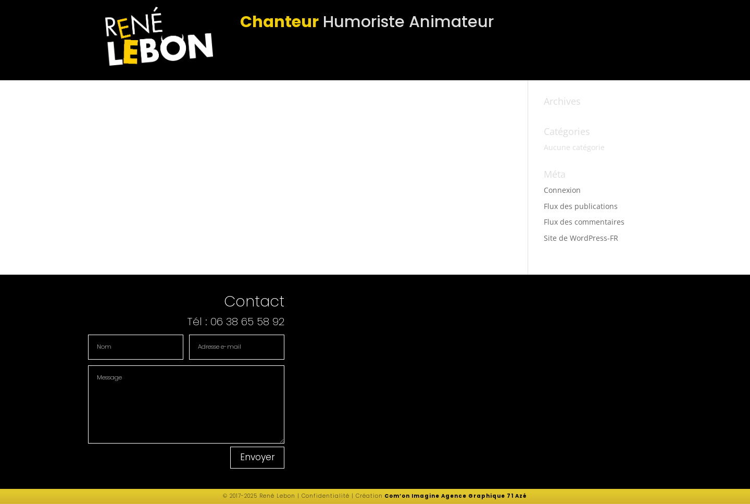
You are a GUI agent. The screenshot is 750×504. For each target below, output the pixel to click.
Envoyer (257, 457)
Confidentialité (324, 496)
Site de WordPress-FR (581, 238)
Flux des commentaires (584, 222)
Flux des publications (581, 206)
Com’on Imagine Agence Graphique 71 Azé (455, 496)
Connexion (562, 190)
